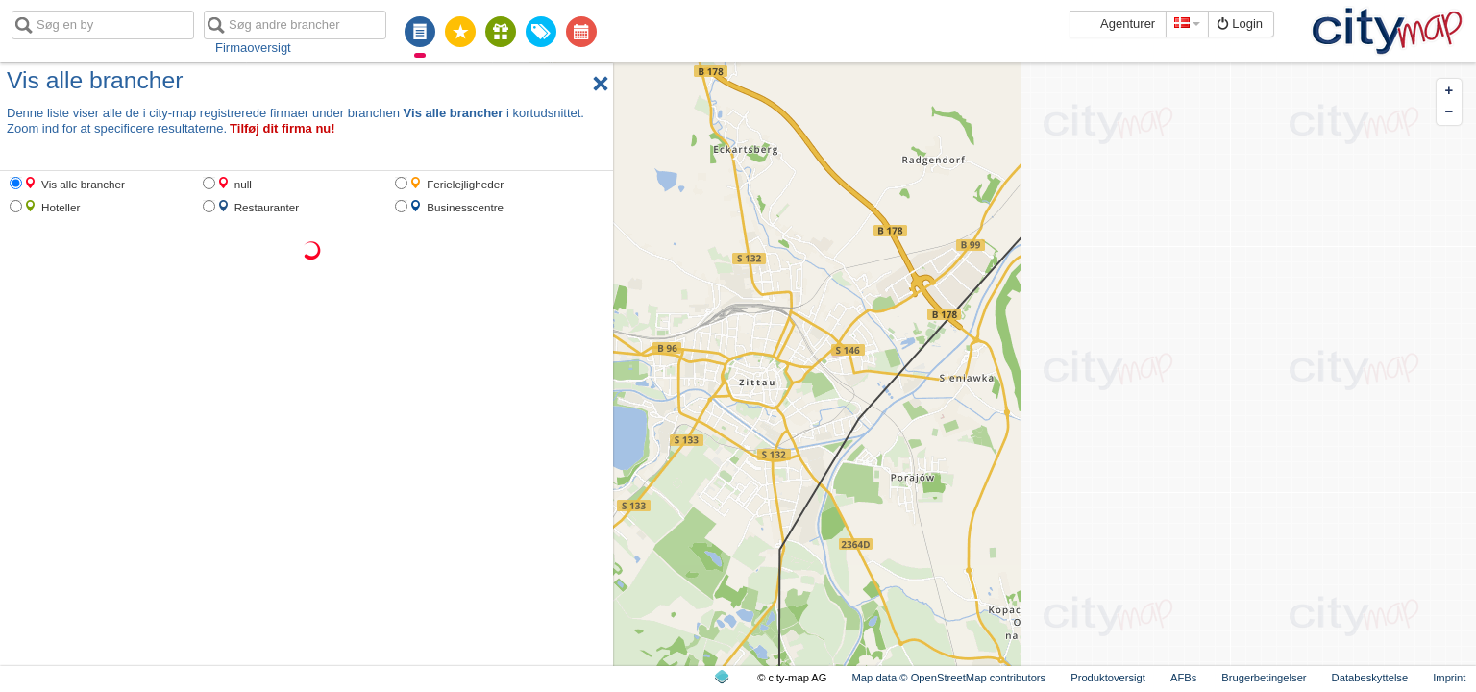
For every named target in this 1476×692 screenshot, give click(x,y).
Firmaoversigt (253, 47)
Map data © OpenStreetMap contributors (949, 677)
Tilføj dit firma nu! (282, 128)
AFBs (1183, 677)
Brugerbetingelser (1263, 677)
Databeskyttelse (1370, 677)
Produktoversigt (1107, 677)
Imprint (1449, 677)
